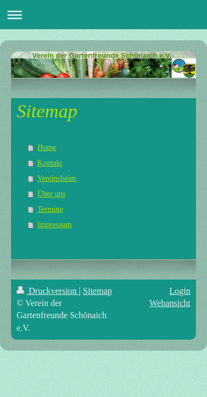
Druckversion (48, 291)
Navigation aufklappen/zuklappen (103, 14)
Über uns (52, 194)
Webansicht (170, 303)
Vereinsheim (57, 178)
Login (179, 291)
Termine (50, 209)
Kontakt (50, 163)
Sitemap (97, 291)
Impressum (55, 225)
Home (47, 147)
